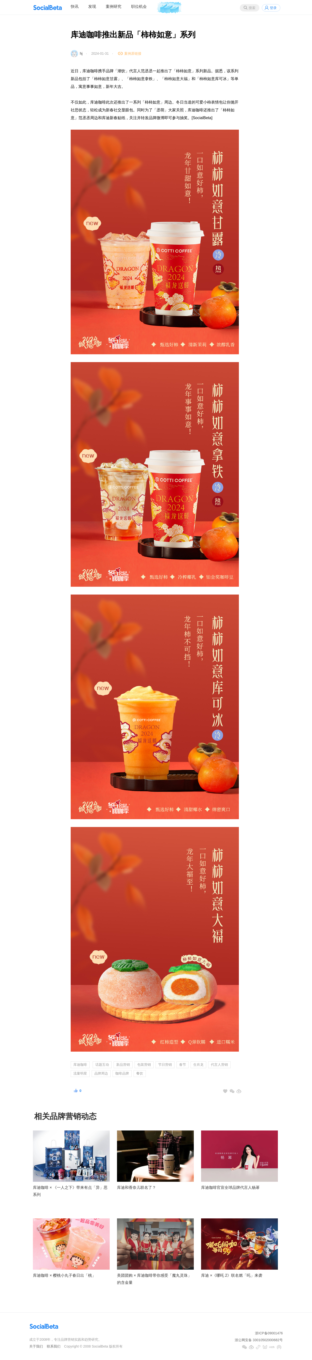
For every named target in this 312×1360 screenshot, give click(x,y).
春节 (182, 1065)
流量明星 (80, 1073)
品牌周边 (101, 1073)
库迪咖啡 (80, 1065)
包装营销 (144, 1065)
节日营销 (165, 1065)
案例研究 (113, 6)
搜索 (252, 8)
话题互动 (102, 1065)
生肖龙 (198, 1065)
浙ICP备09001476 (269, 1333)
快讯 (74, 6)
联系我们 (53, 1346)
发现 (92, 6)
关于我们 (36, 1346)
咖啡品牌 (122, 1073)
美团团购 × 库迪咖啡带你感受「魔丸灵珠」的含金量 (154, 1279)
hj (81, 53)
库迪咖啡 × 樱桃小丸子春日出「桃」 (64, 1275)
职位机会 (139, 6)
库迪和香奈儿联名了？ (136, 1187)
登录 (273, 8)
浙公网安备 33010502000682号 (259, 1340)
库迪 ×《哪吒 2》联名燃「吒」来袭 (231, 1275)
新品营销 (123, 1065)
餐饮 (139, 1073)
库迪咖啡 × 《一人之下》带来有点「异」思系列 (70, 1191)
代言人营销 (219, 1065)
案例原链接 (132, 53)
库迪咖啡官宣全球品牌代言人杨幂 (230, 1187)
